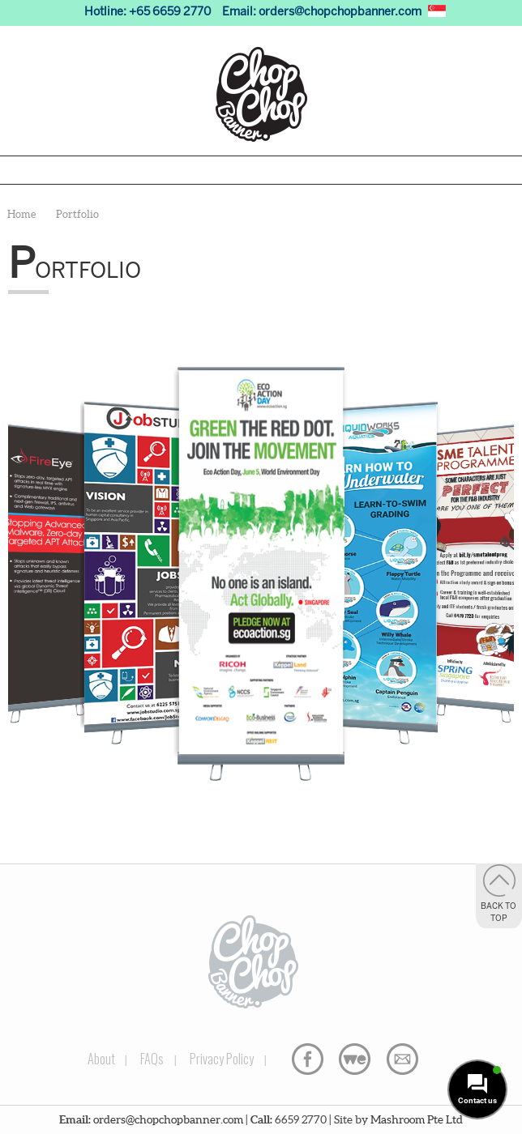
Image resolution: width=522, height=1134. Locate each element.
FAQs (152, 1058)
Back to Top (498, 913)
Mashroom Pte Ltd (416, 1119)
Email (402, 1059)
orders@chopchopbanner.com (340, 12)
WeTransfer (354, 1059)
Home (21, 214)
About (101, 1058)
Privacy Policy (222, 1058)
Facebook (307, 1059)
